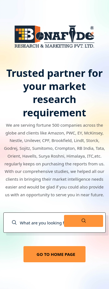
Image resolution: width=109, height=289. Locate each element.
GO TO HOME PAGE (56, 254)
